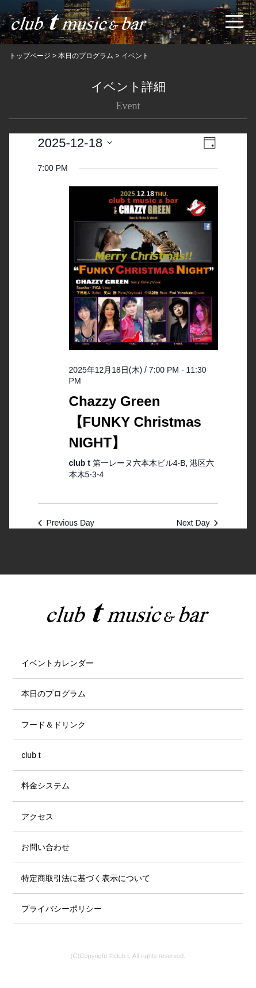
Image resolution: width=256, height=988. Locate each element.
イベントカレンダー (57, 663)
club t (30, 755)
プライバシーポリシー (61, 908)
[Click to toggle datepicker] (75, 142)
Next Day (198, 522)
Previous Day (66, 522)
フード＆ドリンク (53, 724)
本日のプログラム (53, 693)
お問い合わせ (45, 847)
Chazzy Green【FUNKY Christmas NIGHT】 (135, 421)
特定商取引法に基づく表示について (85, 878)
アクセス (37, 816)
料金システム (45, 785)
